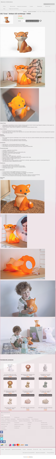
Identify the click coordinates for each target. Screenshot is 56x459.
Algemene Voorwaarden (22, 6)
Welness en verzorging (18, 424)
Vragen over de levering (13, 8)
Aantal (19, 20)
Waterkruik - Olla (4, 424)
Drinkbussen (16, 417)
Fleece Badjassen (35, 419)
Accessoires (16, 422)
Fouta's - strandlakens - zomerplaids (8, 419)
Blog (4, 8)
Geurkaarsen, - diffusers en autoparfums (9, 420)
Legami (29, 426)
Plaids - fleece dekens (5, 417)
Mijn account (12, 6)
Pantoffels (30, 422)
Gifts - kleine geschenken (37, 420)
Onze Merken (3, 429)
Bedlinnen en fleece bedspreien (23, 419)
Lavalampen (30, 417)
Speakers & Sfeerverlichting (24, 420)
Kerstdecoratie (17, 426)
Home (4, 6)
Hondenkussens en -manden (46, 426)
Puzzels (29, 424)
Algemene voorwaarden (40, 452)
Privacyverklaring (50, 452)
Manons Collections (7, 2)
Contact (31, 6)
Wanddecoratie (44, 422)
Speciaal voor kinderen (5, 422)
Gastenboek (39, 6)
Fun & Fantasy (4, 426)
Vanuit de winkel (44, 424)
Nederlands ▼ (47, 4)
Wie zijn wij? (47, 6)
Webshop (25, 11)
